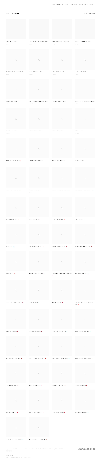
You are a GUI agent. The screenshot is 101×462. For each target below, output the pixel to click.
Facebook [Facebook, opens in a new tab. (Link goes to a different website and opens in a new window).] (79, 449)
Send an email (91, 449)
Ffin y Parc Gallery (15, 4)
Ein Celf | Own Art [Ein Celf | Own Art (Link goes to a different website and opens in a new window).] (54, 449)
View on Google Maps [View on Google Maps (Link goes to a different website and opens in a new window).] (94, 449)
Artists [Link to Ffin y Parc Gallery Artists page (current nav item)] (58, 4)
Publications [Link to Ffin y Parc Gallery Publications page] (74, 4)
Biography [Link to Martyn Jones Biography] (92, 13)
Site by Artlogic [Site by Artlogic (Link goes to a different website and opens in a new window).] (27, 457)
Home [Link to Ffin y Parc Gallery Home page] (53, 4)
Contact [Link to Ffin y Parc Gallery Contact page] (92, 4)
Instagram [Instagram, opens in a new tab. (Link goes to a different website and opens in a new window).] (85, 449)
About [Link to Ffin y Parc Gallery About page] (86, 4)
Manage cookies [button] (9, 455)
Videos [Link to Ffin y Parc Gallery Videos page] (81, 4)
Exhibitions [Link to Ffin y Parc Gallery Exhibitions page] (65, 4)
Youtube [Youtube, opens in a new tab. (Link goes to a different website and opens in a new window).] (82, 449)
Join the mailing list (88, 449)
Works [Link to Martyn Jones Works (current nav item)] (86, 13)
